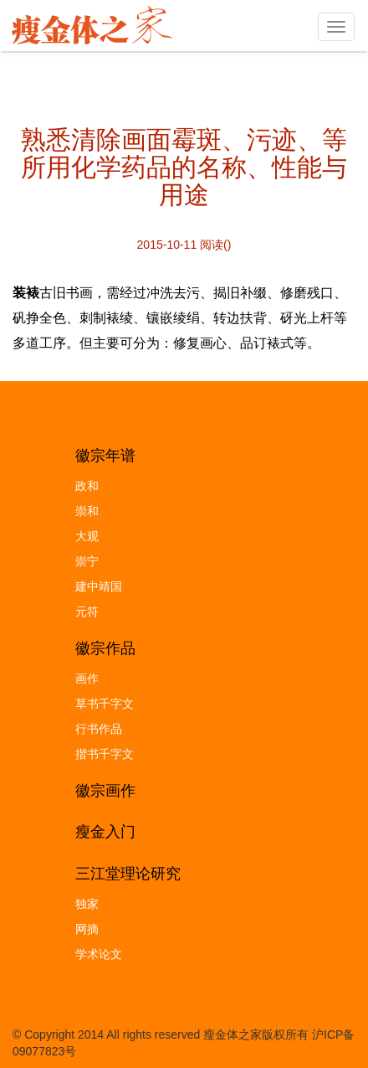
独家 (87, 904)
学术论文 (98, 954)
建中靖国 (98, 586)
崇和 (87, 511)
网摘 (87, 929)
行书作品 (98, 728)
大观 (87, 536)
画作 (87, 678)
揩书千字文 (104, 754)
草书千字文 (104, 703)
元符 (87, 611)
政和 (87, 486)
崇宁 (87, 561)
